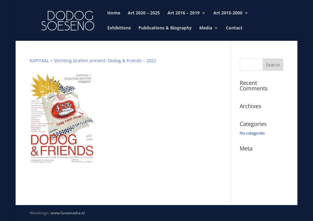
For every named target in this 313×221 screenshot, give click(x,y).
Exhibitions (119, 28)
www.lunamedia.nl (67, 212)
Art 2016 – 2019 (184, 13)
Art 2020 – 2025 (144, 13)
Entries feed (250, 166)
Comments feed (254, 175)
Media (205, 28)
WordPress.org (253, 184)
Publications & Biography (165, 28)
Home (113, 13)
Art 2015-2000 (227, 13)
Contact (234, 28)
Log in (245, 157)
